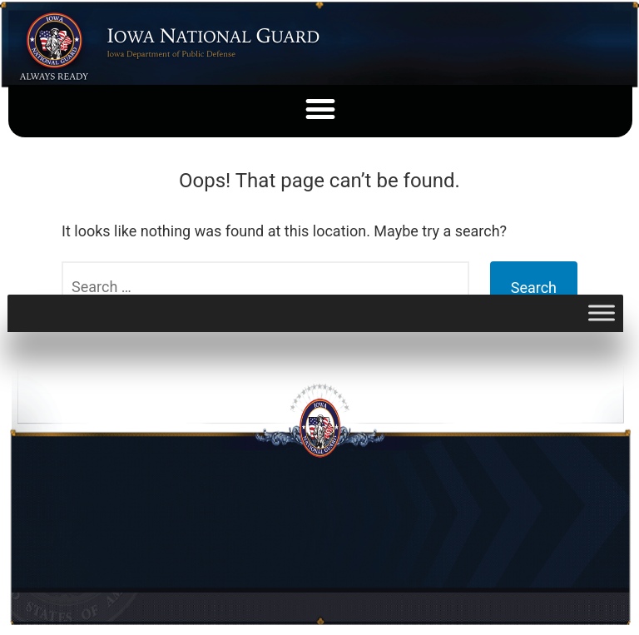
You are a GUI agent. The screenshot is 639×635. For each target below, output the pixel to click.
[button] (320, 108)
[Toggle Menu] (601, 313)
